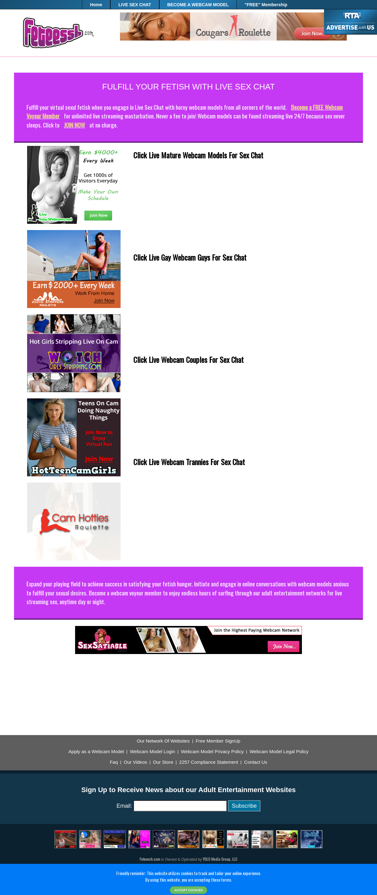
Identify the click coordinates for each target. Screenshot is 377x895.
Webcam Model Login (152, 751)
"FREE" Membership (266, 4)
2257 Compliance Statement (208, 762)
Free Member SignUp (218, 741)
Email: (124, 806)
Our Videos (135, 762)
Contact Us (255, 762)
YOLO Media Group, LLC (220, 859)
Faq (114, 762)
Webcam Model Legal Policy (279, 751)
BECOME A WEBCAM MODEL (198, 4)
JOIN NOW (74, 124)
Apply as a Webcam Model (96, 751)
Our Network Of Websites (163, 741)
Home (96, 4)
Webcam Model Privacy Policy (212, 751)
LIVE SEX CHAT (134, 4)
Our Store (163, 762)
